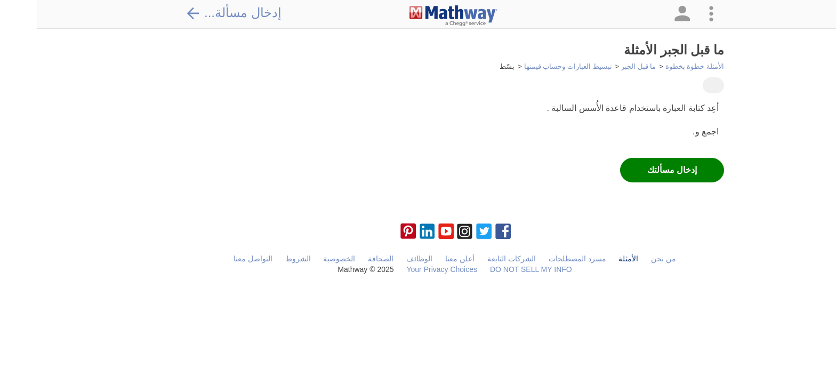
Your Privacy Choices (404, 269)
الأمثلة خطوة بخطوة (658, 66)
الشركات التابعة (475, 258)
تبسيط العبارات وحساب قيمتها (531, 66)
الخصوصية (302, 258)
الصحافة (344, 258)
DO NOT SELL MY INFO (494, 269)
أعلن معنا (423, 258)
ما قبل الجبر (601, 66)
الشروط (261, 258)
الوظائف (382, 258)
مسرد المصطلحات (540, 258)
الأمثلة (591, 258)
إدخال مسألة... (197, 12)
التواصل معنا (216, 258)
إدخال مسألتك (635, 169)
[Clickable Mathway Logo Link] (417, 16)
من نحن (626, 258)
